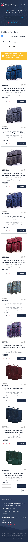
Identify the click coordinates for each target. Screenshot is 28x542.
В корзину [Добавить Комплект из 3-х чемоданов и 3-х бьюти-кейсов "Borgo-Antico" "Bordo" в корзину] (21, 273)
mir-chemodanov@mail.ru (8, 524)
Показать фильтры (14, 46)
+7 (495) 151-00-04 (15, 10)
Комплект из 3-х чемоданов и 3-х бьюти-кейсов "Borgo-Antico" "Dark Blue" (14, 218)
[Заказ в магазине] (16, 42)
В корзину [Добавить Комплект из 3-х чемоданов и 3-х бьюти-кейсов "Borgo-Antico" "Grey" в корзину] (21, 143)
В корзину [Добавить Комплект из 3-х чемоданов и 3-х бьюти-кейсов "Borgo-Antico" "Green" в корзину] (21, 101)
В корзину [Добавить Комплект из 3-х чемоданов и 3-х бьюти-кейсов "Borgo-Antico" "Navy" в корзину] (21, 358)
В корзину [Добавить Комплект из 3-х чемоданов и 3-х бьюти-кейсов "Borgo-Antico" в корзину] (21, 316)
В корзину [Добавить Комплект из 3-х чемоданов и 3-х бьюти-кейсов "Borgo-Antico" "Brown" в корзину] (21, 186)
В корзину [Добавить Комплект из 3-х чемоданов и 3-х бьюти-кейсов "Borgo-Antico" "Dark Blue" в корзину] (21, 230)
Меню (23, 4)
